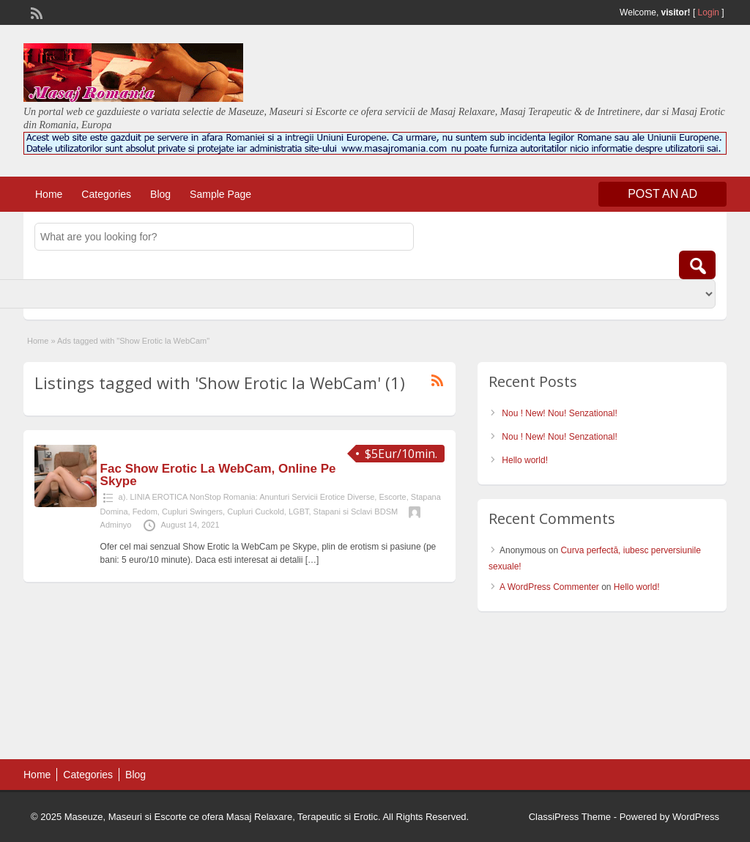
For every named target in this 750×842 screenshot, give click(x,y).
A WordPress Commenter (549, 587)
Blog (160, 194)
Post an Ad (662, 194)
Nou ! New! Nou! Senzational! (559, 413)
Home (48, 194)
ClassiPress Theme (570, 816)
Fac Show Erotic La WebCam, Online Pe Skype (218, 475)
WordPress (695, 816)
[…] (312, 560)
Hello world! (525, 460)
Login (708, 12)
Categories (106, 194)
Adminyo (116, 524)
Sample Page (220, 194)
